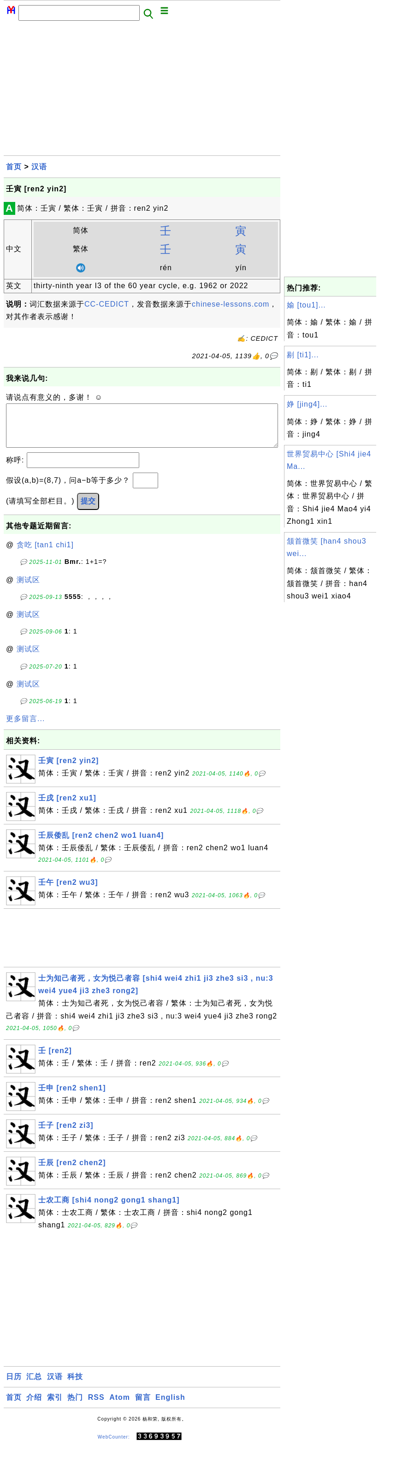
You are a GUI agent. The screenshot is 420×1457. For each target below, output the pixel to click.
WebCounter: (114, 1445)
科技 (75, 1386)
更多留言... (25, 728)
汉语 (39, 167)
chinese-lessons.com (230, 304)
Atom (119, 1406)
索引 (55, 1406)
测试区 (28, 589)
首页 (14, 167)
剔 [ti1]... (303, 355)
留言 (143, 1406)
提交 (88, 510)
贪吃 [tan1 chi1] (45, 554)
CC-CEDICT (106, 304)
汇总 (34, 1386)
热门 (75, 1406)
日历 (14, 1386)
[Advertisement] (142, 90)
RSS (96, 1406)
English (170, 1406)
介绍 (34, 1406)
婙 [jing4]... (307, 404)
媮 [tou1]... (306, 305)
